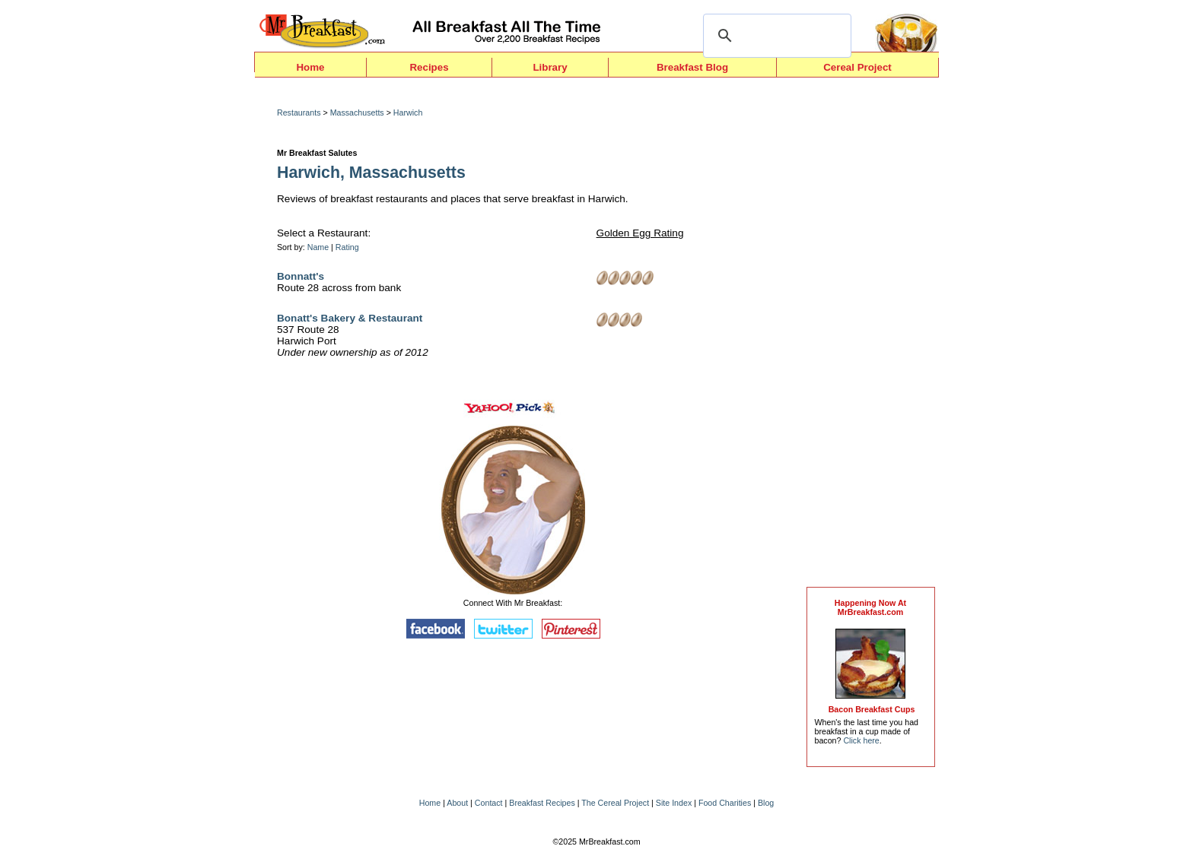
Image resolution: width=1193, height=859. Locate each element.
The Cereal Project (615, 802)
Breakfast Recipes (541, 802)
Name (318, 247)
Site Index (674, 802)
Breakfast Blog (692, 67)
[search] (774, 36)
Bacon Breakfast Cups (872, 709)
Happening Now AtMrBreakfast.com (870, 607)
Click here (861, 740)
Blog (766, 802)
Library (550, 67)
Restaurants (298, 112)
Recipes (428, 67)
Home (310, 67)
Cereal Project (857, 67)
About (457, 802)
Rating (347, 247)
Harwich (408, 112)
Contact (489, 802)
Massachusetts (357, 112)
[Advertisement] (870, 336)
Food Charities (724, 802)
